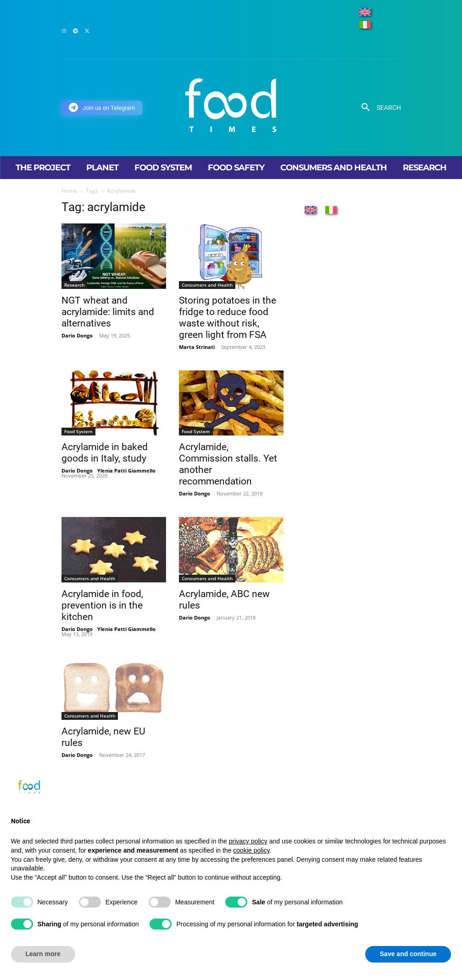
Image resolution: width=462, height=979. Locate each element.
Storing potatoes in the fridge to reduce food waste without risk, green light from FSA (227, 317)
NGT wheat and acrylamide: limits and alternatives (107, 312)
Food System (78, 431)
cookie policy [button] (251, 850)
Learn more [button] (43, 953)
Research (74, 285)
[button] (378, 108)
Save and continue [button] (408, 953)
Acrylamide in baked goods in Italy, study (104, 452)
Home (69, 191)
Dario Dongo (77, 335)
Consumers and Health (207, 285)
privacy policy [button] (248, 841)
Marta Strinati (197, 346)
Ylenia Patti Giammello (126, 470)
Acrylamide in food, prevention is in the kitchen (102, 605)
